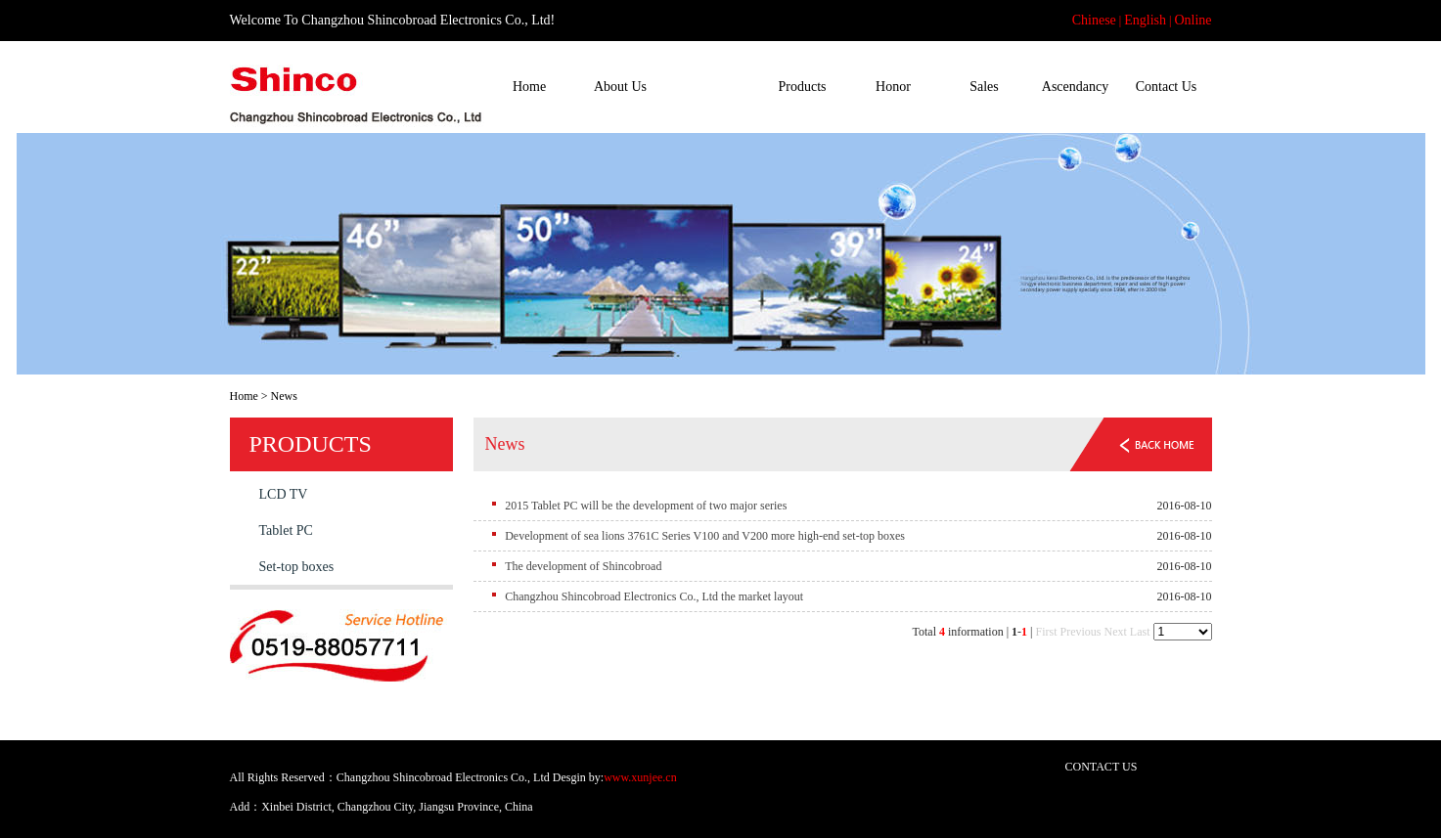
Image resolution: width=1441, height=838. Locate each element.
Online (1192, 20)
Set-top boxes (297, 566)
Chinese (1094, 20)
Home (529, 86)
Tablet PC (286, 530)
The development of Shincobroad (583, 566)
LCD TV (283, 494)
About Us (620, 86)
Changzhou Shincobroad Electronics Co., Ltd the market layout (654, 596)
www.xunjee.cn (640, 777)
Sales (984, 86)
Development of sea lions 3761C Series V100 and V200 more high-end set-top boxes (705, 536)
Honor (893, 86)
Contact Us (1166, 86)
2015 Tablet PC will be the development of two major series (646, 505)
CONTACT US (1101, 766)
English (1145, 20)
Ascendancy (1075, 86)
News (711, 86)
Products (803, 86)
